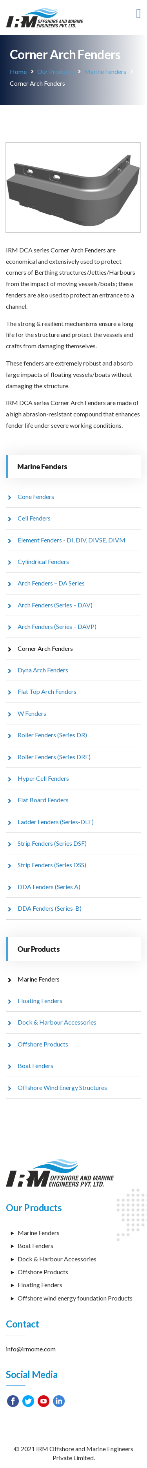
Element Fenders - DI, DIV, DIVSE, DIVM (71, 540)
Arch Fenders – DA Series (51, 583)
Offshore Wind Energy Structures (62, 1087)
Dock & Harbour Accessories (57, 1022)
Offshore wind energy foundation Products (75, 1298)
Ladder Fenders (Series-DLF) (56, 821)
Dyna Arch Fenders (43, 670)
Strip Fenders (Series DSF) (52, 843)
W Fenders (32, 713)
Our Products (55, 71)
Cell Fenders (34, 518)
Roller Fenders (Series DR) (52, 735)
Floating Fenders (40, 1000)
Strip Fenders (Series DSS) (52, 864)
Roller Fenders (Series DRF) (54, 756)
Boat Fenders (35, 1065)
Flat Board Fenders (43, 799)
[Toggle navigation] (138, 13)
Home (18, 71)
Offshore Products (43, 1044)
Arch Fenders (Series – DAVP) (57, 626)
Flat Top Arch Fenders (47, 691)
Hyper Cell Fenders (43, 778)
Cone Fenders (36, 496)
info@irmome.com (31, 1349)
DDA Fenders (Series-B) (50, 908)
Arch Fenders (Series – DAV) (55, 605)
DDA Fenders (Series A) (49, 886)
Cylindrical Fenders (43, 561)
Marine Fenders (105, 71)
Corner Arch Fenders (45, 648)
